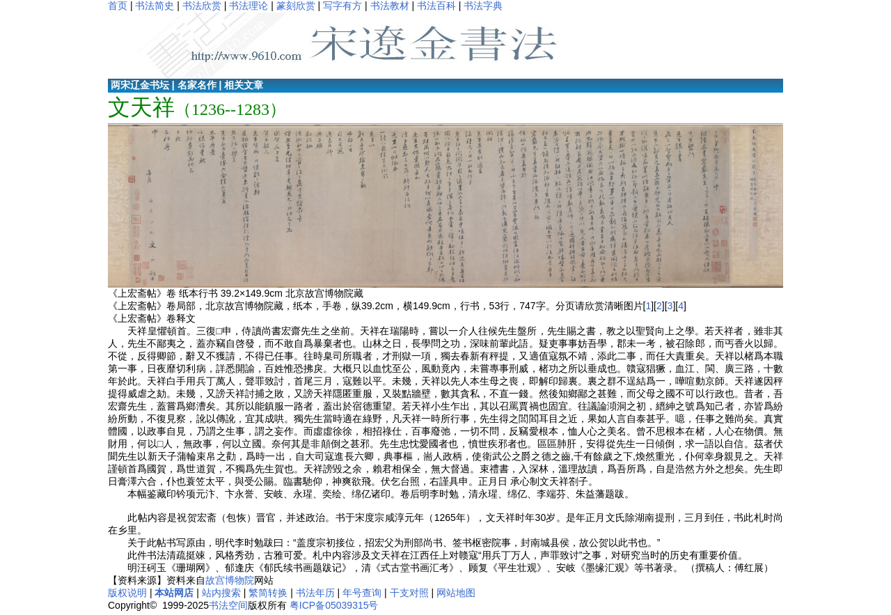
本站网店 (174, 592)
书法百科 (436, 5)
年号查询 (361, 592)
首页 (117, 5)
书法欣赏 (201, 5)
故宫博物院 (229, 580)
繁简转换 (268, 592)
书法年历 (315, 592)
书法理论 (248, 5)
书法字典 (483, 5)
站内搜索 (221, 592)
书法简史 (154, 5)
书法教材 (389, 5)
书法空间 (228, 605)
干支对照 (409, 592)
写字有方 (342, 5)
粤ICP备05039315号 (334, 605)
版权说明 (127, 592)
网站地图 (455, 592)
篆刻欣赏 (295, 5)
